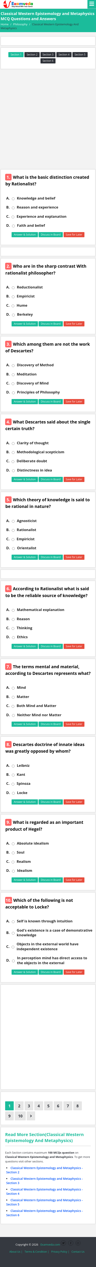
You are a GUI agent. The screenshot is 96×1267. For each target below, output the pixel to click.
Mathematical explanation (40, 609)
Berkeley (25, 314)
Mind (21, 687)
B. (8, 207)
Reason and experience (37, 207)
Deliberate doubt (31, 461)
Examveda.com (49, 1244)
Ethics (22, 637)
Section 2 (32, 54)
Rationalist (26, 529)
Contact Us (78, 1251)
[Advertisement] (48, 119)
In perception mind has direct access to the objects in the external (52, 960)
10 (20, 1115)
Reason (23, 619)
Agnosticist (27, 520)
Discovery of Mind (32, 383)
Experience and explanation (41, 216)
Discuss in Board (51, 234)
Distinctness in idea (34, 470)
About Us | (15, 1251)
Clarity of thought (33, 443)
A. (8, 198)
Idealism (24, 870)
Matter (23, 696)
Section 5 (80, 54)
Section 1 (15, 54)
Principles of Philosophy (38, 392)
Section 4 (63, 54)
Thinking (24, 628)
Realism (23, 861)
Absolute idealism (33, 843)
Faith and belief (31, 225)
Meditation (27, 374)
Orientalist (26, 548)
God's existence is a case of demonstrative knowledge (54, 932)
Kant (21, 774)
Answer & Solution (25, 234)
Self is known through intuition (44, 921)
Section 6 (48, 61)
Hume (21, 305)
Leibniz (23, 765)
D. (8, 225)
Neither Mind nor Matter (39, 715)
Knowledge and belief (36, 198)
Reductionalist (30, 287)
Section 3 (48, 54)
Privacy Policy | (60, 1251)
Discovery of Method (35, 365)
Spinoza (23, 783)
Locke (22, 792)
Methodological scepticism (40, 452)
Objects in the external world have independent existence (47, 946)
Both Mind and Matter (36, 705)
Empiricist (26, 296)
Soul (20, 852)
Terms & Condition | (37, 1251)
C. (7, 216)
